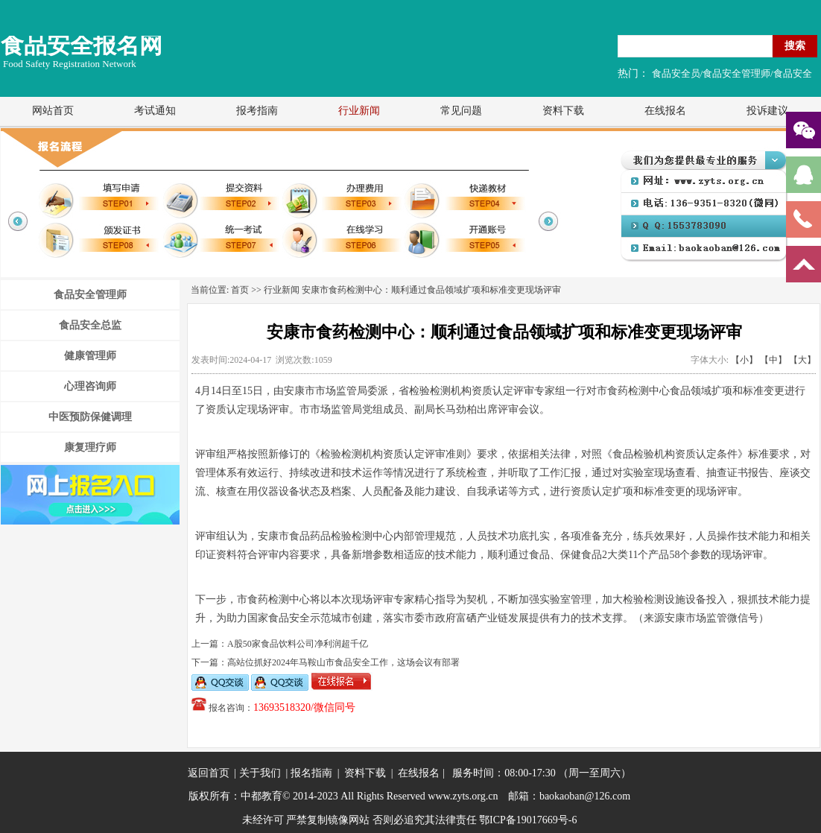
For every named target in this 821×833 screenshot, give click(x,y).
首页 (240, 290)
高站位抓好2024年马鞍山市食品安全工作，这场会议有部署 (343, 662)
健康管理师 (90, 355)
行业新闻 (359, 110)
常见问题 (461, 110)
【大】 (802, 360)
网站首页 (53, 110)
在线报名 (665, 110)
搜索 (794, 45)
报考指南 (257, 110)
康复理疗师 (90, 447)
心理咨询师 (90, 386)
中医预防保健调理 (90, 416)
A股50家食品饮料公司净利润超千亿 (297, 644)
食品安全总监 (90, 325)
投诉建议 (767, 110)
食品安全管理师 (90, 294)
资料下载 (563, 110)
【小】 (744, 360)
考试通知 (155, 110)
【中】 (773, 360)
